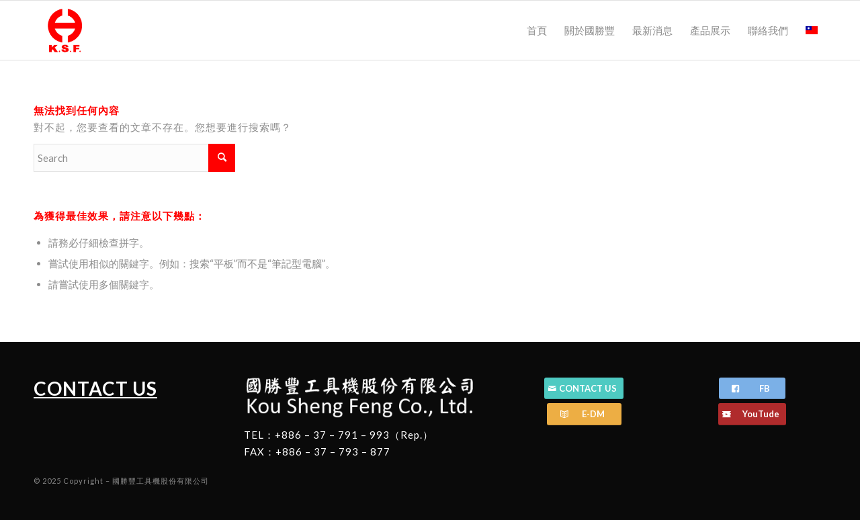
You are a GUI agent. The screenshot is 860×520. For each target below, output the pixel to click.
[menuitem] (537, 30)
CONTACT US (95, 388)
